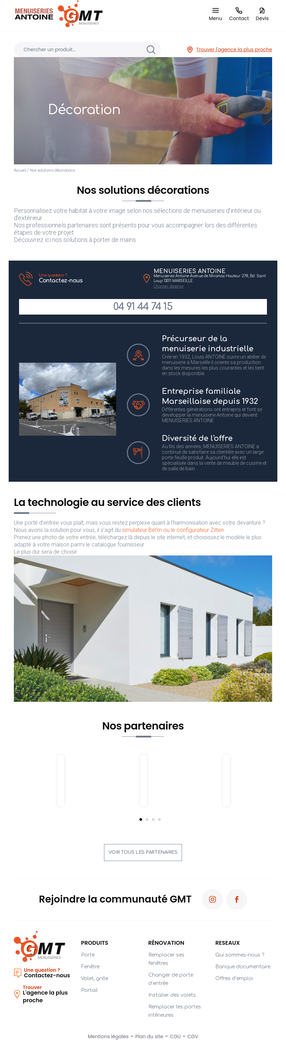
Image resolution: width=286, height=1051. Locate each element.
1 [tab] (140, 819)
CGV (193, 1036)
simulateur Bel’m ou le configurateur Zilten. (174, 530)
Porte (88, 955)
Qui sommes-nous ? (239, 955)
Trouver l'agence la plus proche (229, 49)
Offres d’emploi (234, 978)
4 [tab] (159, 819)
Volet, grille (94, 978)
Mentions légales (108, 1036)
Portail (89, 990)
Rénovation (166, 943)
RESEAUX (227, 943)
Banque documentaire (242, 966)
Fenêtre (90, 966)
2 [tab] (147, 819)
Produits (95, 943)
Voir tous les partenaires (143, 852)
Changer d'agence (168, 286)
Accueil (20, 170)
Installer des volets (172, 995)
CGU (175, 1036)
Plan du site (149, 1036)
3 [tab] (153, 819)
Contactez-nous (88, 278)
